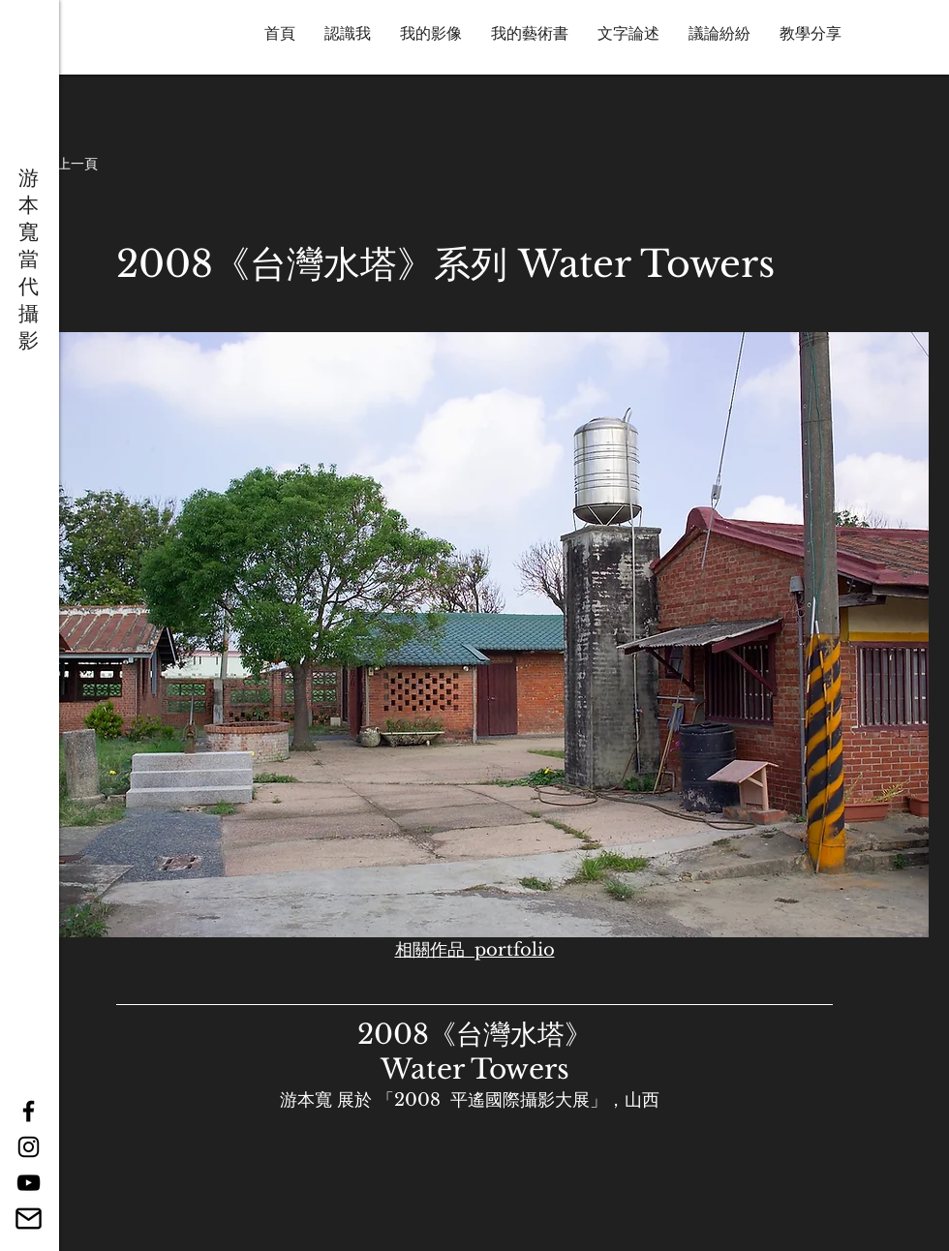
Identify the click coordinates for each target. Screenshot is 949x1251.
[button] (64, 164)
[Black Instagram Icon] (29, 1147)
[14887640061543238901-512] (29, 1219)
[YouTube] (29, 1183)
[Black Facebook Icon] (29, 1111)
